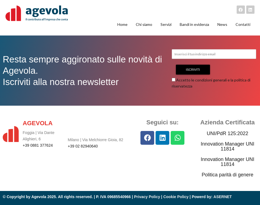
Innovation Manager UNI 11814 (227, 146)
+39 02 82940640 (83, 146)
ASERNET (223, 197)
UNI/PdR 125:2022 (227, 133)
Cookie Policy (176, 197)
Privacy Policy (147, 197)
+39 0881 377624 (38, 145)
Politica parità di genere (227, 174)
